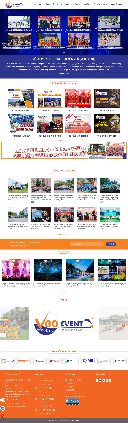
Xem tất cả (64, 140)
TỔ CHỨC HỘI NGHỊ (106, 111)
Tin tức (86, 4)
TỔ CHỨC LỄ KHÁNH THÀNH (50, 136)
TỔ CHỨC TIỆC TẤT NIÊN (106, 136)
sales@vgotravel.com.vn (19, 403)
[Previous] (4, 275)
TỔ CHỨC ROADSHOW (21, 136)
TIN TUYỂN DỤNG (116, 4)
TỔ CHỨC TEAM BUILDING (21, 111)
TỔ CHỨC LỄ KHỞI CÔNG (78, 136)
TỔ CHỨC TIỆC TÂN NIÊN (43, 414)
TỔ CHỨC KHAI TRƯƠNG (78, 111)
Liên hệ (105, 4)
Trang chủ (37, 4)
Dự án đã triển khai (73, 4)
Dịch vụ (59, 4)
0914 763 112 (16, 400)
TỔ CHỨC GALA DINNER (50, 111)
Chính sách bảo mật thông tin (75, 396)
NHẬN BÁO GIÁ (49, 4)
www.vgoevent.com (19, 407)
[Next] (123, 275)
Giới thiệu (96, 4)
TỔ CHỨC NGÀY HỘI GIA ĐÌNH (45, 410)
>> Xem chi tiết (64, 73)
